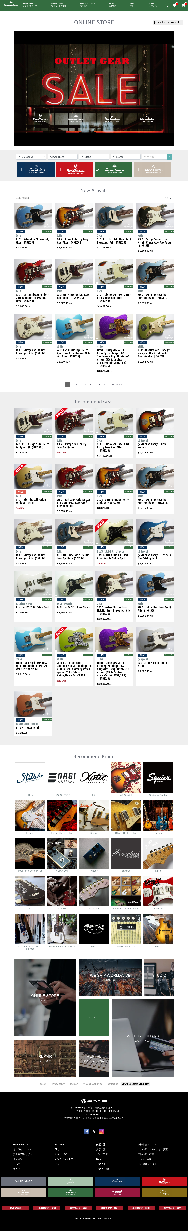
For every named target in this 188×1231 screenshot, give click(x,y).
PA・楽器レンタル (147, 1164)
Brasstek (59, 1144)
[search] (169, 157)
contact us (112, 1084)
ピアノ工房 (102, 1154)
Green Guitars (21, 1144)
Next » (119, 384)
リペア (16, 1164)
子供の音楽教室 (146, 1154)
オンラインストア (22, 1149)
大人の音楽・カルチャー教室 (153, 1149)
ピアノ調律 (102, 1164)
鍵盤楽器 (100, 1144)
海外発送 (18, 1159)
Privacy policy (57, 1084)
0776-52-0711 (97, 1114)
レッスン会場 (144, 1159)
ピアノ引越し (103, 1169)
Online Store (30, 3)
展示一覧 (100, 1149)
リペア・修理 (62, 1154)
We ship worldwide (87, 3)
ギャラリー (60, 1164)
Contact (154, 3)
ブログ (16, 1169)
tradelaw (74, 1084)
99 (113, 384)
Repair (112, 3)
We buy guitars (58, 3)
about (43, 1084)
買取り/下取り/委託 (23, 1154)
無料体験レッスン (147, 1144)
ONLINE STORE (94, 22)
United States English (168, 22)
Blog (132, 3)
